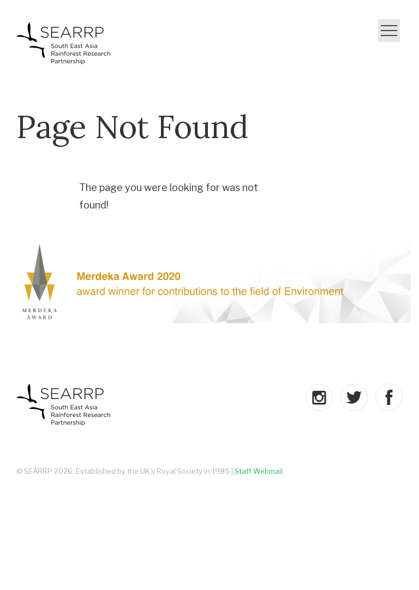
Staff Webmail (259, 471)
